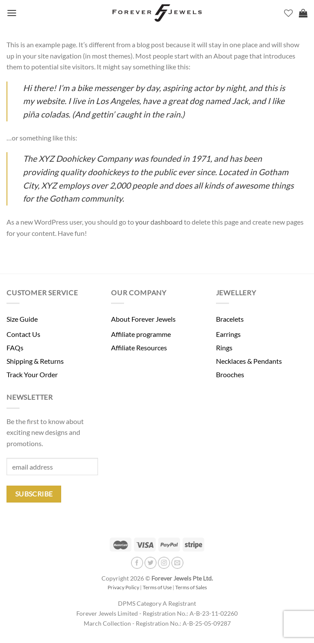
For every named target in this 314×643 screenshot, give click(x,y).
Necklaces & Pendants (249, 361)
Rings (224, 347)
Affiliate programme (141, 334)
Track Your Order (32, 374)
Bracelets (230, 319)
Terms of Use (157, 587)
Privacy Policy (123, 587)
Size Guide (22, 319)
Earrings (228, 334)
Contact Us (23, 334)
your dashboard (159, 222)
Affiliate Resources (139, 347)
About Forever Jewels (143, 319)
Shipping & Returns (35, 361)
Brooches (230, 374)
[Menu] (12, 12)
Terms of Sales (191, 587)
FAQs (15, 347)
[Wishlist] (288, 13)
